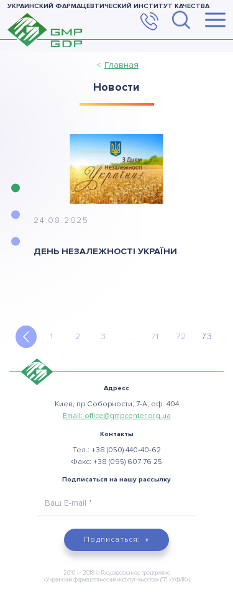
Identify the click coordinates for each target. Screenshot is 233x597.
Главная (121, 64)
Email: (117, 416)
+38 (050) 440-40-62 (126, 450)
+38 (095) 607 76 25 (127, 462)
